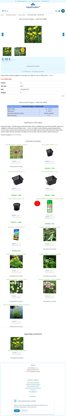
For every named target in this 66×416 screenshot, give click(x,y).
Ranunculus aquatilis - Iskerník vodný (16, 279)
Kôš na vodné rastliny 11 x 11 (50, 144)
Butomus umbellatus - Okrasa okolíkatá (50, 279)
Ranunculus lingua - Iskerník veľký (17, 350)
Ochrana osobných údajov (33, 384)
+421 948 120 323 (35, 1)
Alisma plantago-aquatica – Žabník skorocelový (16, 305)
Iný (21, 83)
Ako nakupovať (33, 391)
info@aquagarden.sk (22, 1)
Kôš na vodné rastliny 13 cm (16, 198)
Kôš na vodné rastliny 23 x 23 (50, 171)
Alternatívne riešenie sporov (33, 388)
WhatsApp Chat (45, 1)
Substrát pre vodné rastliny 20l (16, 227)
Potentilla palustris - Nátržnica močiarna (16, 144)
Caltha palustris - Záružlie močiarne (16, 254)
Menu (5, 11)
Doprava (33, 390)
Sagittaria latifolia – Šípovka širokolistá (49, 254)
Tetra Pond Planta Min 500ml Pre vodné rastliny (49, 198)
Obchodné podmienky (33, 383)
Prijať (16, 410)
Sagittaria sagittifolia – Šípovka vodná (49, 227)
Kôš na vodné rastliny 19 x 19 (16, 171)
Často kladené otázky (33, 386)
